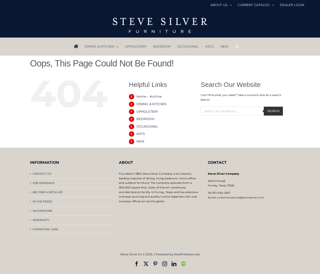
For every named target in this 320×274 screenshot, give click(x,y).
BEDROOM (145, 119)
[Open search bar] (237, 46)
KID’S (140, 134)
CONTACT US (42, 173)
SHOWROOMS (42, 210)
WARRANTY (41, 220)
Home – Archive (149, 96)
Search (273, 111)
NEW (140, 141)
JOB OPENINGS (43, 183)
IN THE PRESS (42, 201)
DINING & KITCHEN (151, 104)
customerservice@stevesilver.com (240, 197)
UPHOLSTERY (147, 112)
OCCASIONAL (147, 126)
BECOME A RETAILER (47, 192)
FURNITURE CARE (45, 229)
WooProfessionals (187, 254)
